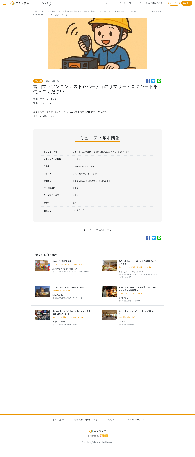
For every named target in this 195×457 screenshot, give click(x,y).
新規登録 (187, 3)
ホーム (36, 11)
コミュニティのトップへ (99, 230)
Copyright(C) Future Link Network (97, 442)
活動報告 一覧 (119, 11)
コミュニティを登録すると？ (150, 3)
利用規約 (111, 420)
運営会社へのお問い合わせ (85, 420)
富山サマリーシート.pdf (45, 99)
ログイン (174, 3)
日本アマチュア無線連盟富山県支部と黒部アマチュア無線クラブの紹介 (76, 11)
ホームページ (78, 210)
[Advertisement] (97, 376)
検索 (46, 3)
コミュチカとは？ (125, 3)
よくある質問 (58, 420)
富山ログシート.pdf (42, 103)
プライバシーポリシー (135, 420)
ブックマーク (107, 3)
